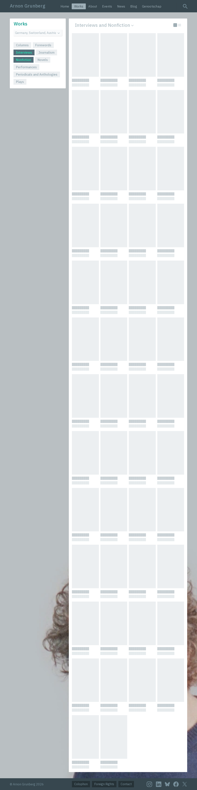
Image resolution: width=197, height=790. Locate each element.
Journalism (47, 52)
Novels (43, 60)
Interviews (24, 52)
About (92, 6)
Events (107, 6)
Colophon (81, 784)
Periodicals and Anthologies (36, 74)
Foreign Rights (104, 784)
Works (78, 6)
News (121, 6)
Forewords (43, 45)
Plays (20, 82)
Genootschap (151, 6)
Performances (26, 67)
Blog (133, 6)
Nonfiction (23, 60)
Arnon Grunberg (27, 6)
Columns (22, 45)
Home (65, 6)
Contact (126, 784)
